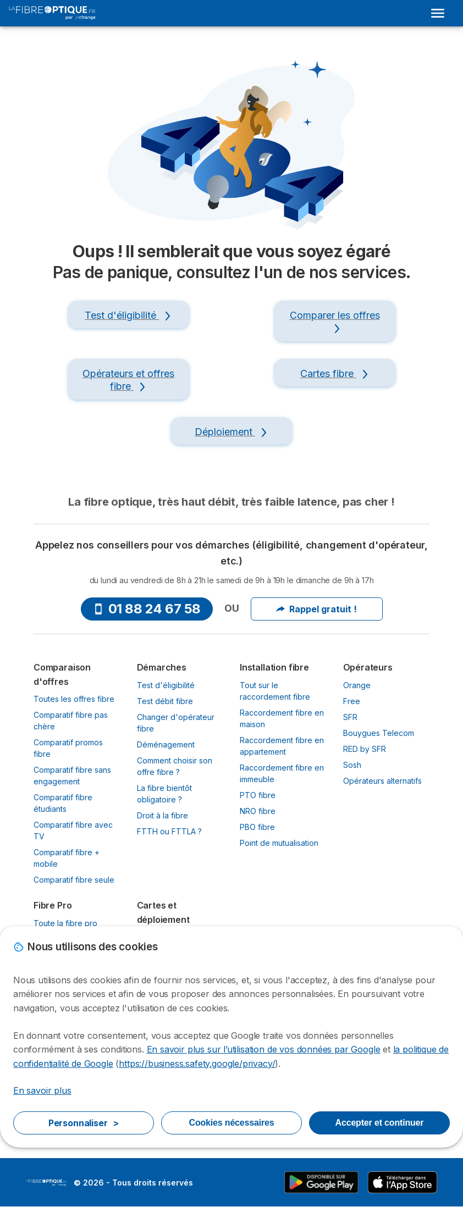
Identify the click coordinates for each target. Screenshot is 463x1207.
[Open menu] (437, 13)
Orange (357, 685)
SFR (350, 717)
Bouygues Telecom (378, 733)
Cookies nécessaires (231, 1122)
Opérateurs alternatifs (382, 780)
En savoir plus (42, 1090)
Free (351, 701)
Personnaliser (83, 1123)
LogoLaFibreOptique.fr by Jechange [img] (46, 1183)
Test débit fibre (165, 701)
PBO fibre (257, 827)
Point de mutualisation (279, 843)
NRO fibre (257, 811)
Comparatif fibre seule (74, 879)
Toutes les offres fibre (74, 699)
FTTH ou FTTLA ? (169, 831)
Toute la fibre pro (65, 923)
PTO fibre (257, 795)
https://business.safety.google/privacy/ (197, 1063)
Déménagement (166, 744)
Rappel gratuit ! (316, 609)
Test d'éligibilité (166, 685)
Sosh (352, 764)
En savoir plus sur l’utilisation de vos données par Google (264, 1049)
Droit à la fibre (162, 815)
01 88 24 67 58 (147, 609)
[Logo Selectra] (52, 13)
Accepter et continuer (379, 1122)
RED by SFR (364, 749)
